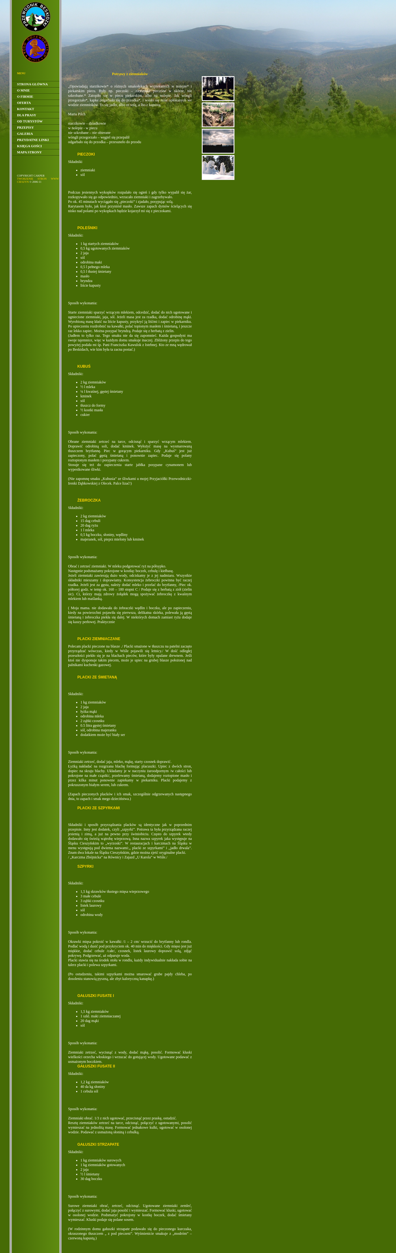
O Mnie (23, 90)
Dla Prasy (26, 115)
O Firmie (25, 96)
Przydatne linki (33, 140)
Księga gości (29, 146)
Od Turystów (30, 121)
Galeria (25, 133)
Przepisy (25, 127)
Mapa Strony (29, 152)
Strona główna (32, 84)
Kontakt (25, 109)
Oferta (24, 103)
